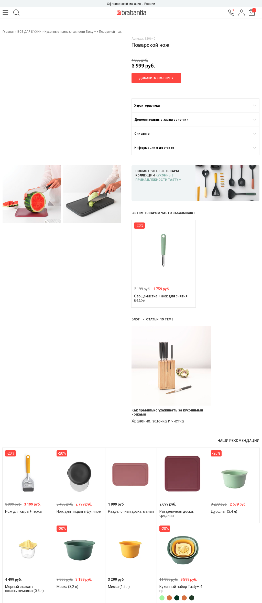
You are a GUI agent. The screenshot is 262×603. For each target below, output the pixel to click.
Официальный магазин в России (131, 4)
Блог (136, 319)
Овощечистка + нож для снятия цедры (161, 298)
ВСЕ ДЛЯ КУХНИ (29, 32)
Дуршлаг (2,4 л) (224, 511)
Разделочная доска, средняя (176, 513)
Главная (9, 32)
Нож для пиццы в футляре (79, 511)
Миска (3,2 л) (67, 587)
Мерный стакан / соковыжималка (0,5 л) (24, 589)
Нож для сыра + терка (23, 511)
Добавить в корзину (156, 78)
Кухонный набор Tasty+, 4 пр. (180, 589)
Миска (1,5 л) (119, 587)
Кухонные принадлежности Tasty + (70, 32)
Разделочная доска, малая (131, 511)
